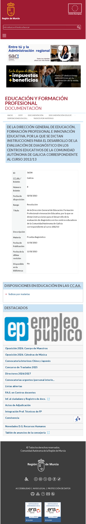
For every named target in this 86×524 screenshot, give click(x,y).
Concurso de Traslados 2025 (21, 367)
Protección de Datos (59, 488)
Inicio (10, 115)
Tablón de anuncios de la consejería (28, 432)
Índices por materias (43, 118)
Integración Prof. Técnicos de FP (23, 411)
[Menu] (4, 35)
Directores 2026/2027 (18, 373)
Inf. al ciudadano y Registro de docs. (28, 398)
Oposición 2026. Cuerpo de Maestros (26, 348)
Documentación (35, 115)
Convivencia (12, 417)
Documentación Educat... (60, 115)
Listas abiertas (13, 386)
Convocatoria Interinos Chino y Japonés (28, 361)
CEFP (20, 115)
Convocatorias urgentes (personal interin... (30, 379)
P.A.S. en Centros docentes (20, 392)
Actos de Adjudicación (18, 405)
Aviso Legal (39, 488)
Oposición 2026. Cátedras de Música (26, 354)
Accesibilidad (23, 488)
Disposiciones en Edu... (17, 118)
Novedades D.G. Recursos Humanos (25, 426)
